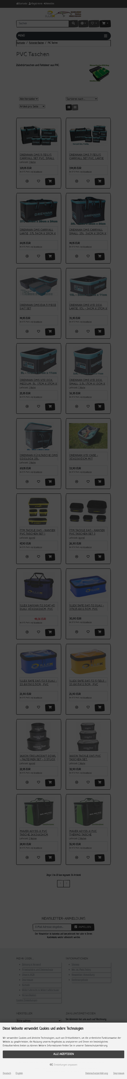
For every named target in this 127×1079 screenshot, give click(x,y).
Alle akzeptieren (63, 1054)
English (19, 1073)
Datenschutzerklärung (96, 1073)
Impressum (118, 1073)
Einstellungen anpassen (63, 1064)
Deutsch (7, 1073)
